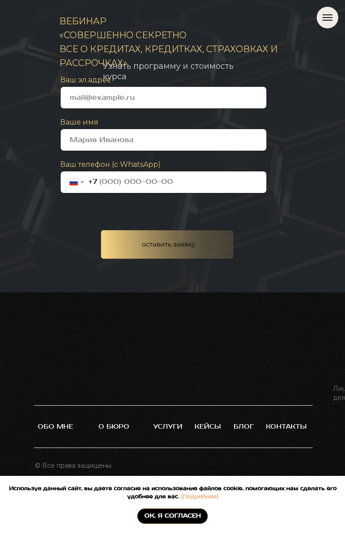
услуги (167, 426)
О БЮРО (113, 426)
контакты (286, 426)
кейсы (208, 426)
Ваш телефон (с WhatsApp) (110, 164)
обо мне (55, 426)
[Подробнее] (198, 496)
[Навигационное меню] (327, 17)
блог (244, 426)
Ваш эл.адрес (85, 80)
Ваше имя (79, 122)
